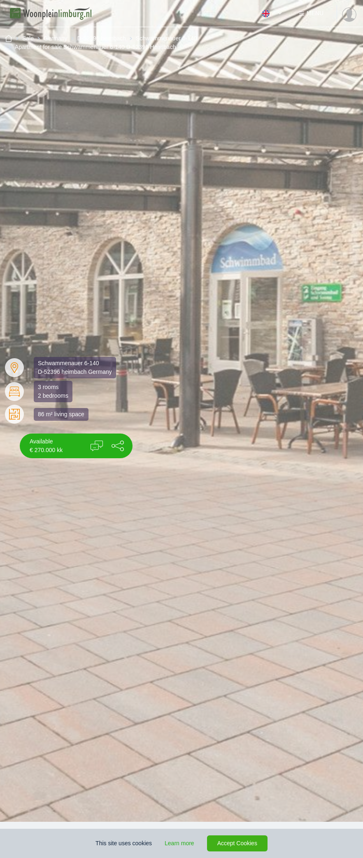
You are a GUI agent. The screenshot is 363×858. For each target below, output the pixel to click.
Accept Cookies (237, 843)
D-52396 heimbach (101, 38)
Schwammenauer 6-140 (166, 38)
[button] (118, 446)
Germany (55, 38)
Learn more (179, 843)
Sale (28, 38)
